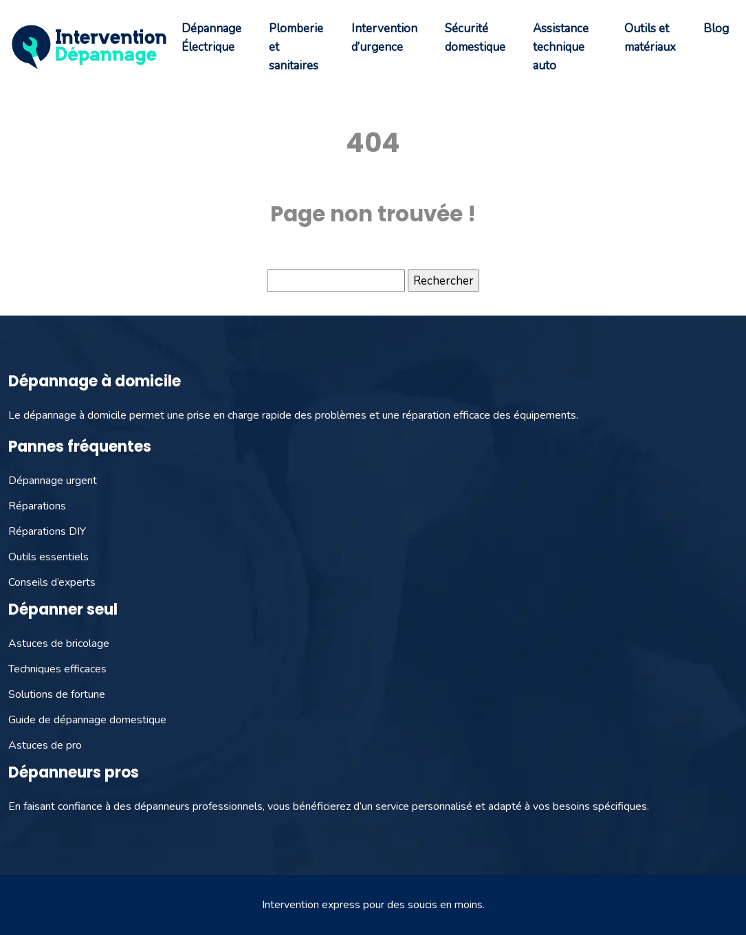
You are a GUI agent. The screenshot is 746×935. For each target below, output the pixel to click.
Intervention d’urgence (384, 38)
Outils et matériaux (650, 38)
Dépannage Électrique (211, 38)
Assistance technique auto (561, 47)
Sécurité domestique (475, 38)
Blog (716, 28)
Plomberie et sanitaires (296, 47)
